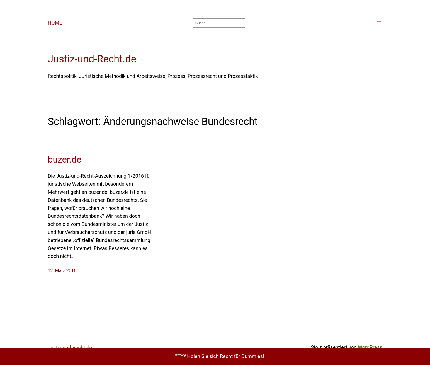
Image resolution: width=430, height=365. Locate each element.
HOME (55, 23)
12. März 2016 (62, 270)
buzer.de (65, 159)
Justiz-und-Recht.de (92, 59)
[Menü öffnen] (378, 23)
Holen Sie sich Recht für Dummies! (219, 356)
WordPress (370, 347)
